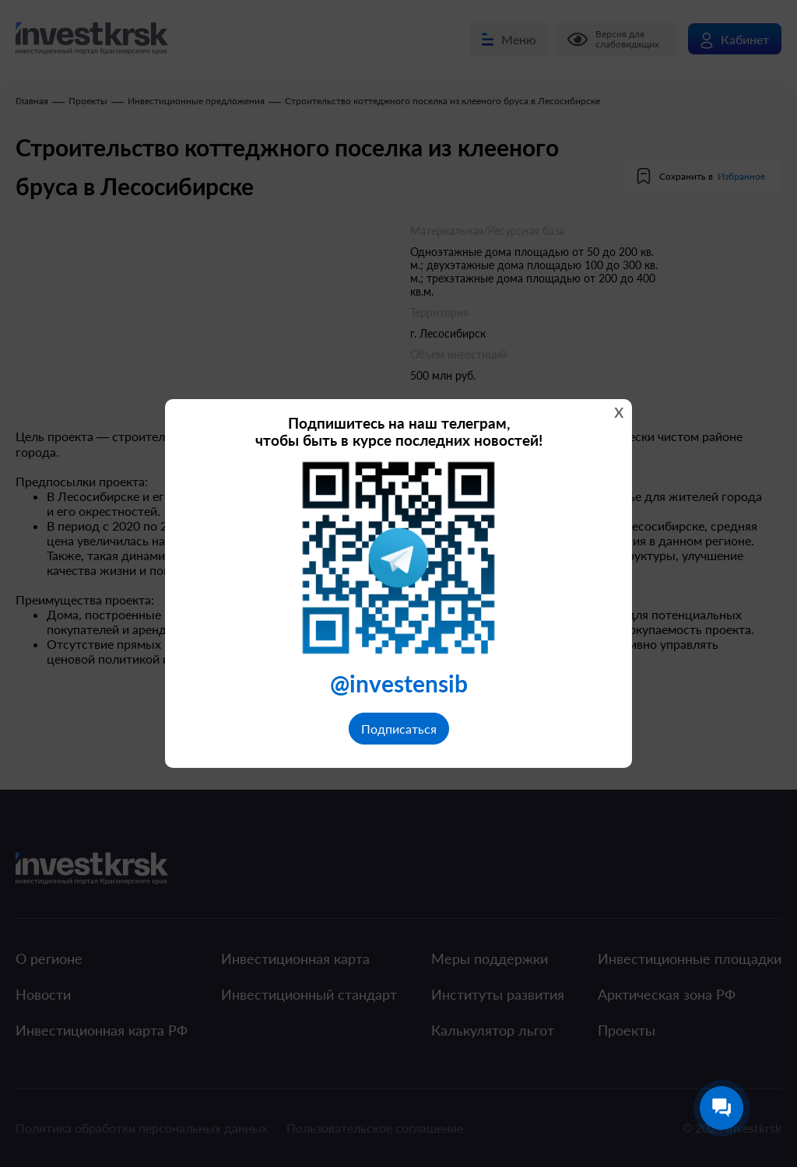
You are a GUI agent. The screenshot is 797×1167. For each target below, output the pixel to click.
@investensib (399, 683)
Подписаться (399, 728)
